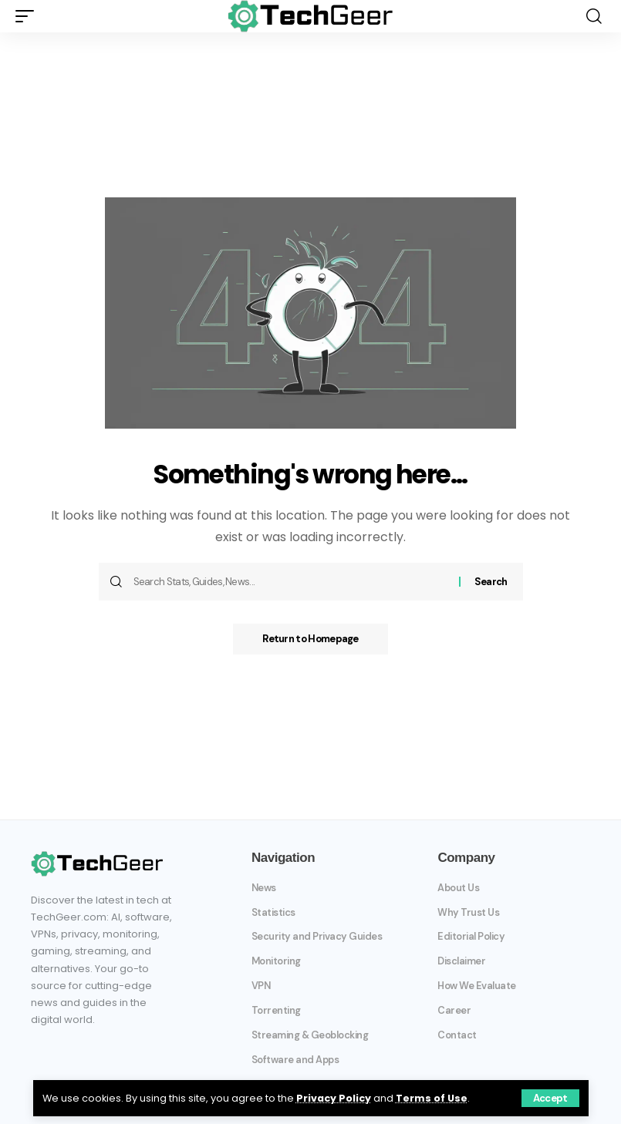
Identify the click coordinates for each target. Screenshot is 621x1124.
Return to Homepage (310, 638)
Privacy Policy (333, 1098)
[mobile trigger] (28, 16)
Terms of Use (431, 1098)
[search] (594, 16)
